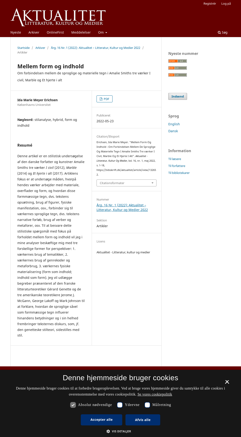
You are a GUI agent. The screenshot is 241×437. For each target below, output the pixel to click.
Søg (223, 32)
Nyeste (15, 32)
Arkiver (33, 32)
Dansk (173, 131)
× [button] (227, 383)
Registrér (209, 3)
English (174, 124)
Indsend (178, 96)
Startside (23, 48)
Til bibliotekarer (179, 173)
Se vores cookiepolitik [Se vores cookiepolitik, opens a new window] (155, 394)
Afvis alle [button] (142, 420)
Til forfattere (176, 166)
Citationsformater (112, 183)
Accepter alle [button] (102, 419)
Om (101, 32)
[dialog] (120, 403)
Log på (226, 3)
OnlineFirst (55, 32)
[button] (120, 431)
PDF (106, 99)
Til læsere (174, 159)
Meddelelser (81, 32)
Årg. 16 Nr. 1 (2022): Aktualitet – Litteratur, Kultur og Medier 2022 (95, 48)
